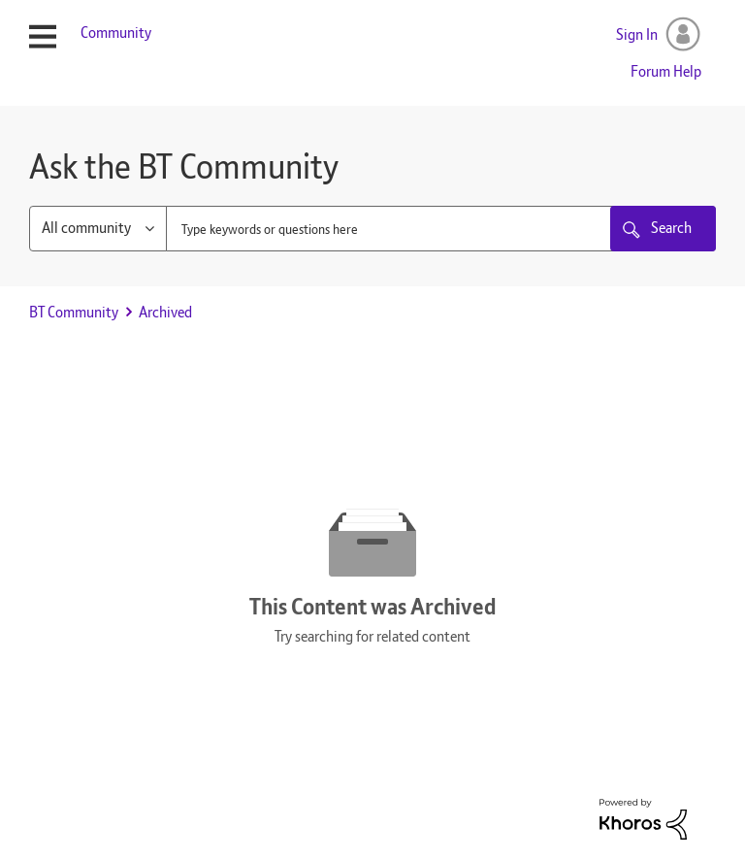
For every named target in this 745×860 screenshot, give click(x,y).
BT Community (73, 312)
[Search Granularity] (98, 228)
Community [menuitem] (116, 32)
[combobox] (441, 228)
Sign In (637, 34)
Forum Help (666, 71)
